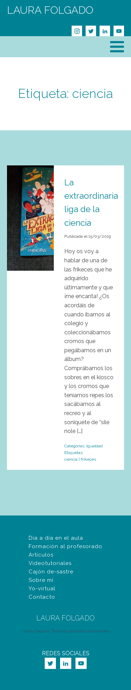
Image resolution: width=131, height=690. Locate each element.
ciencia (71, 459)
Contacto (42, 597)
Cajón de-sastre (51, 572)
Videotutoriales (50, 563)
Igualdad (94, 445)
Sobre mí (41, 580)
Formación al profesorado (65, 546)
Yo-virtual (42, 588)
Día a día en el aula (56, 538)
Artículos (41, 555)
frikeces (88, 459)
